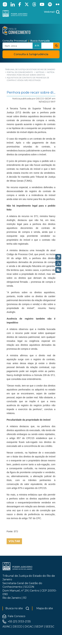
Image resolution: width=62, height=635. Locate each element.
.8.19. (37, 45)
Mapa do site (44, 608)
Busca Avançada (40, 40)
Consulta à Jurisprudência (31, 54)
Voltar (14, 541)
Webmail (49, 12)
